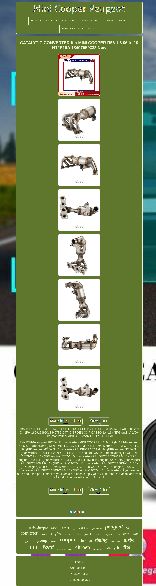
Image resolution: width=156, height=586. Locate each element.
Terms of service (79, 579)
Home (79, 561)
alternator (97, 549)
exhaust (83, 528)
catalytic (112, 547)
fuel (135, 534)
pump (42, 540)
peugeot (114, 527)
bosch (96, 534)
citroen (82, 547)
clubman (85, 540)
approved (29, 541)
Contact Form (79, 567)
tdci (79, 534)
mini (33, 547)
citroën (61, 549)
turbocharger (38, 528)
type (74, 529)
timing (101, 540)
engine (56, 533)
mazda (44, 534)
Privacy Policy (79, 573)
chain (69, 533)
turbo (129, 540)
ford (48, 547)
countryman (107, 534)
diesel (70, 549)
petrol (87, 534)
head (126, 534)
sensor (65, 528)
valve (118, 534)
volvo (54, 528)
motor (54, 541)
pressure (115, 541)
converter (29, 533)
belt (128, 528)
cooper (68, 540)
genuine (97, 528)
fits (126, 547)
